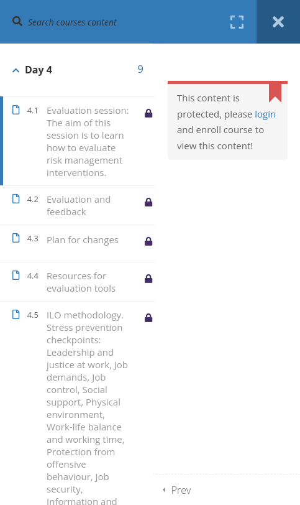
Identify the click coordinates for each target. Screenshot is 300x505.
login (265, 114)
